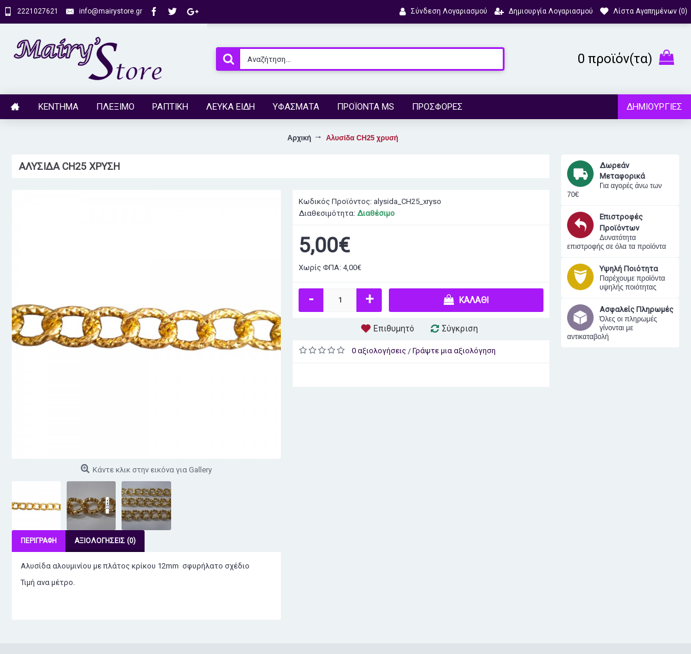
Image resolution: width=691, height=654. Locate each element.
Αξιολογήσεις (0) (105, 541)
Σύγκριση (460, 328)
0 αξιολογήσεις (379, 350)
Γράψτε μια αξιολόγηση (454, 350)
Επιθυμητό (394, 328)
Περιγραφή (39, 541)
